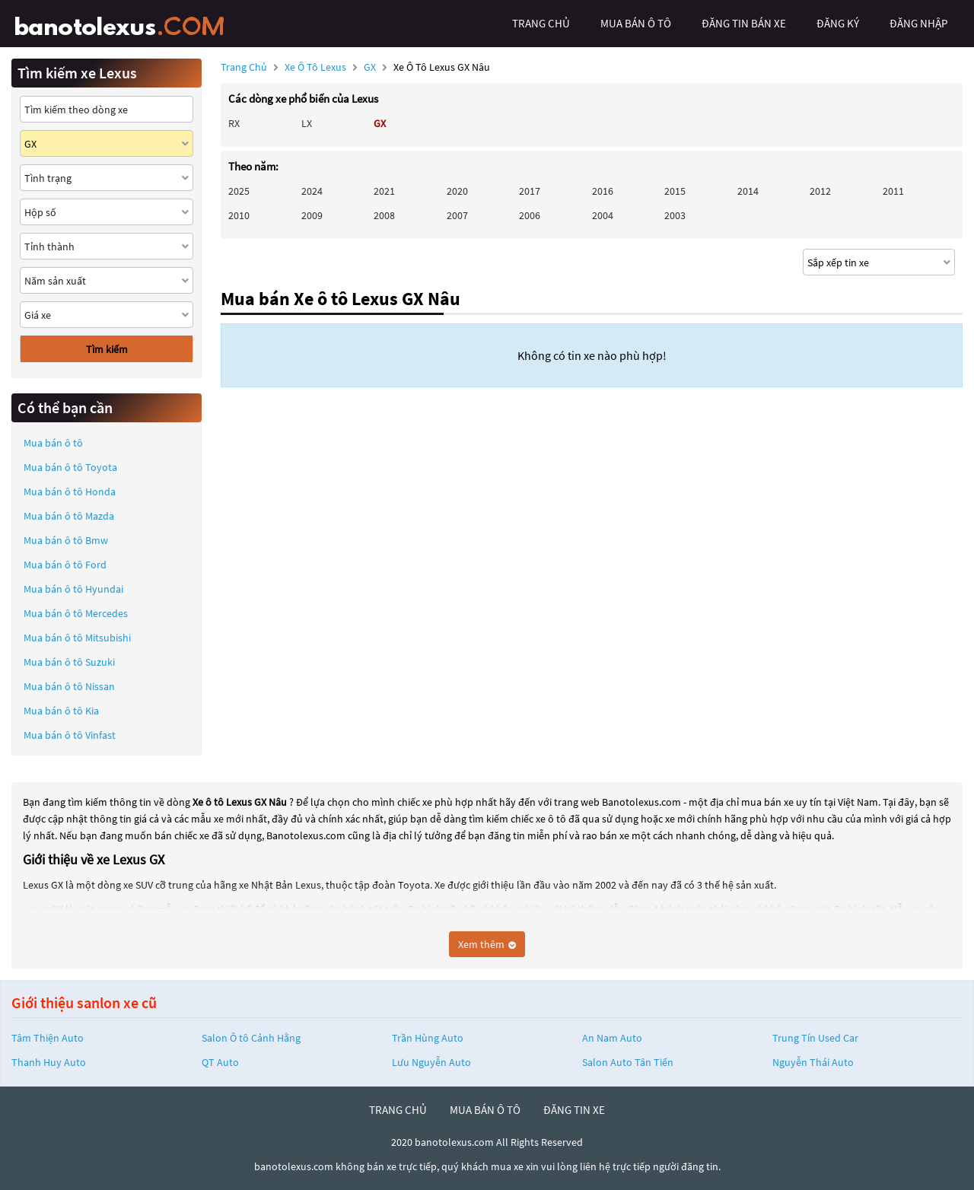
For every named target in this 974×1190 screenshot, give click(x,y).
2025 (239, 191)
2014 (748, 191)
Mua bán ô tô (53, 443)
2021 (384, 191)
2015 (675, 191)
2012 (820, 191)
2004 (602, 215)
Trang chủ (244, 67)
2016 (602, 191)
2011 (893, 191)
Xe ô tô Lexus (315, 67)
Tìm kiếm (107, 349)
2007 (457, 215)
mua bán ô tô (635, 23)
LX (306, 123)
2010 (239, 215)
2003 (675, 215)
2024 (312, 191)
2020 (457, 191)
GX (371, 67)
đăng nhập (918, 23)
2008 (384, 215)
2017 (529, 191)
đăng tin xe (574, 1109)
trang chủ (541, 23)
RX (234, 123)
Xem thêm (487, 944)
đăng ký (837, 23)
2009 (312, 215)
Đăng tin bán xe (744, 23)
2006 (529, 215)
